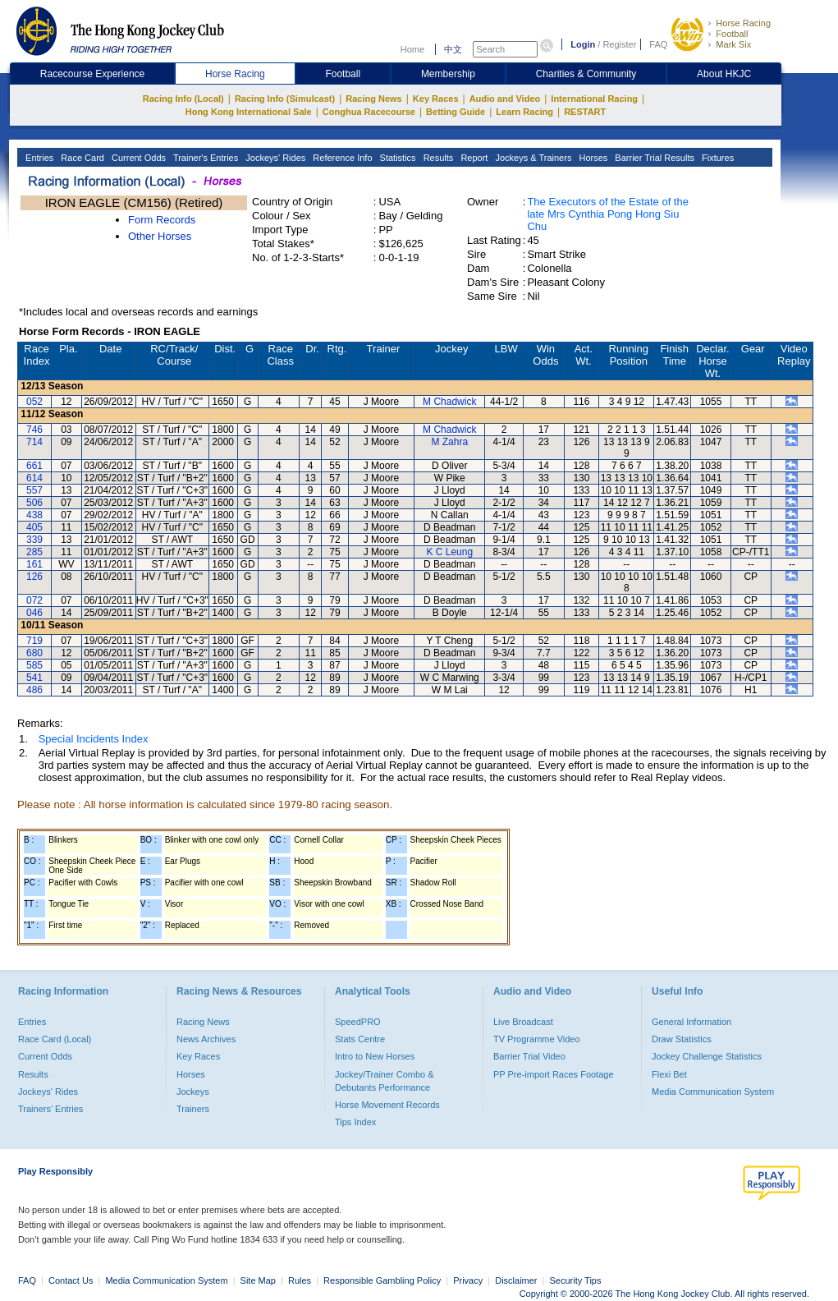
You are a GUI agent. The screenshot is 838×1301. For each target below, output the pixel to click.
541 (34, 677)
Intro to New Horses (374, 1056)
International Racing (594, 98)
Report (473, 158)
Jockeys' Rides (274, 158)
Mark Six (733, 44)
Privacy (468, 1280)
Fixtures (716, 158)
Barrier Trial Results (653, 158)
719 (34, 640)
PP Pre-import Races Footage (553, 1074)
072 (34, 600)
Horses (591, 158)
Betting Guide (455, 112)
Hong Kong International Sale (248, 112)
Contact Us (70, 1280)
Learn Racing (524, 112)
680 (34, 653)
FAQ (658, 44)
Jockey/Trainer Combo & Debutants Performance (384, 1080)
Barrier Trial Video (529, 1056)
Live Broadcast (523, 1022)
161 (34, 564)
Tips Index (355, 1122)
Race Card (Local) (54, 1039)
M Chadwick (449, 401)
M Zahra (449, 442)
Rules (301, 1280)
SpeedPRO (358, 1022)
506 (34, 502)
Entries (38, 158)
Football (732, 34)
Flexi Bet (669, 1074)
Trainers (192, 1109)
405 (34, 527)
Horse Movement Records (387, 1105)
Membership (448, 74)
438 (34, 515)
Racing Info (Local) (183, 98)
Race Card (81, 158)
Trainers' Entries (50, 1109)
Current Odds (137, 158)
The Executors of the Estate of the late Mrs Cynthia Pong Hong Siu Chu (608, 213)
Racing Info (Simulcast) (285, 98)
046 (34, 612)
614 (34, 478)
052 (34, 401)
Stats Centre (360, 1039)
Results (437, 158)
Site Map (258, 1280)
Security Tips (576, 1280)
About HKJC (724, 74)
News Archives (206, 1039)
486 (34, 690)
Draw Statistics (682, 1039)
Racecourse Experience (92, 74)
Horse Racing (743, 23)
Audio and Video (505, 98)
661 (34, 465)
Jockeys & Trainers (531, 158)
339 (34, 539)
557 (34, 490)
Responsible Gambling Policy (382, 1280)
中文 (453, 49)
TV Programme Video (536, 1039)
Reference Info (341, 158)
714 (34, 442)
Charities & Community (586, 74)
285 (34, 552)
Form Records (161, 220)
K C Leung (449, 552)
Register (619, 44)
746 (34, 429)
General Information (691, 1022)
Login (582, 44)
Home (412, 49)
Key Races (436, 98)
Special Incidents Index (94, 739)
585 (34, 665)
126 (34, 576)
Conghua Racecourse (369, 112)
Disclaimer (516, 1280)
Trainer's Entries (204, 158)
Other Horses (159, 236)
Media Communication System (713, 1091)
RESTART (585, 112)
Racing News (373, 98)
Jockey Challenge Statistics (707, 1056)
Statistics (397, 158)
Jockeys (192, 1091)
